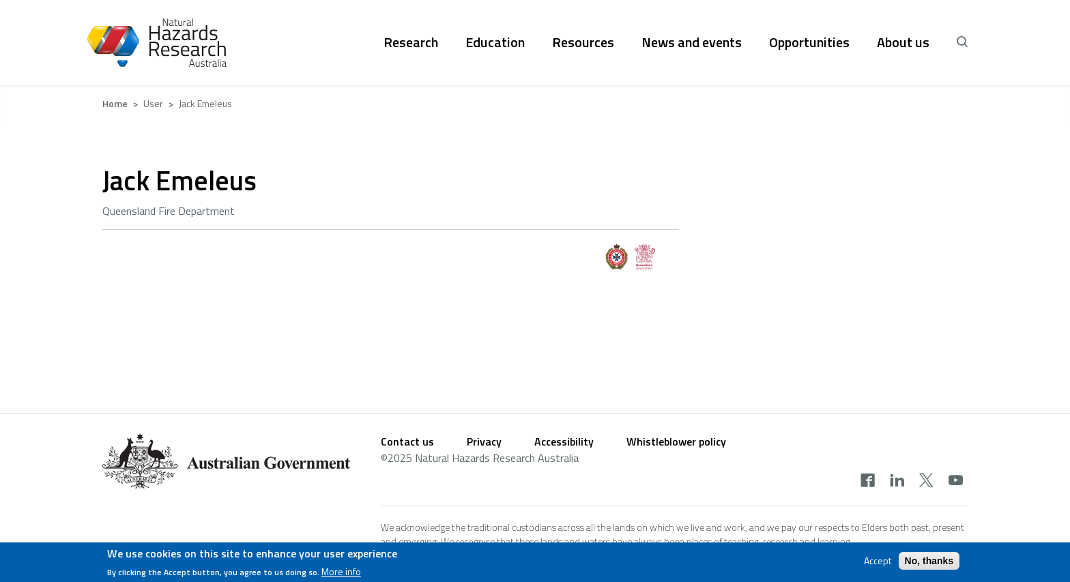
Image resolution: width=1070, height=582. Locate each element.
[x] (926, 481)
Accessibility (564, 441)
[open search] (962, 42)
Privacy (484, 441)
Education (495, 42)
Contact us (407, 441)
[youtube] (956, 481)
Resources (583, 42)
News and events (691, 42)
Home (115, 103)
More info (341, 575)
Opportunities (809, 42)
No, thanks (929, 564)
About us (903, 42)
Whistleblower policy (676, 441)
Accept (877, 564)
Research (411, 42)
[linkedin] (897, 481)
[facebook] (868, 481)
